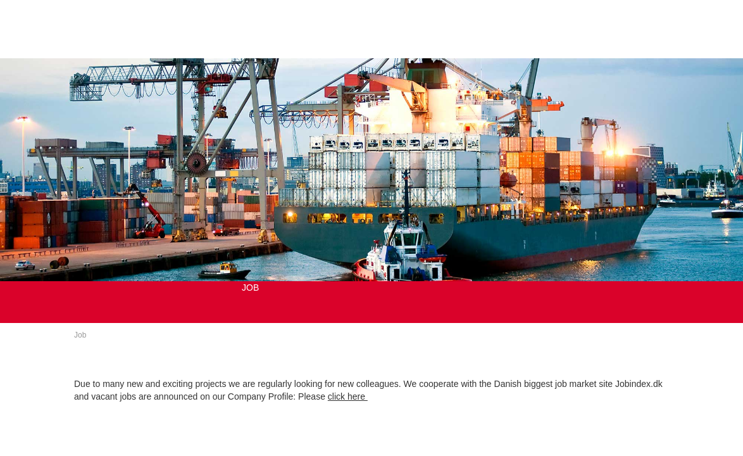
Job (80, 335)
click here (348, 396)
